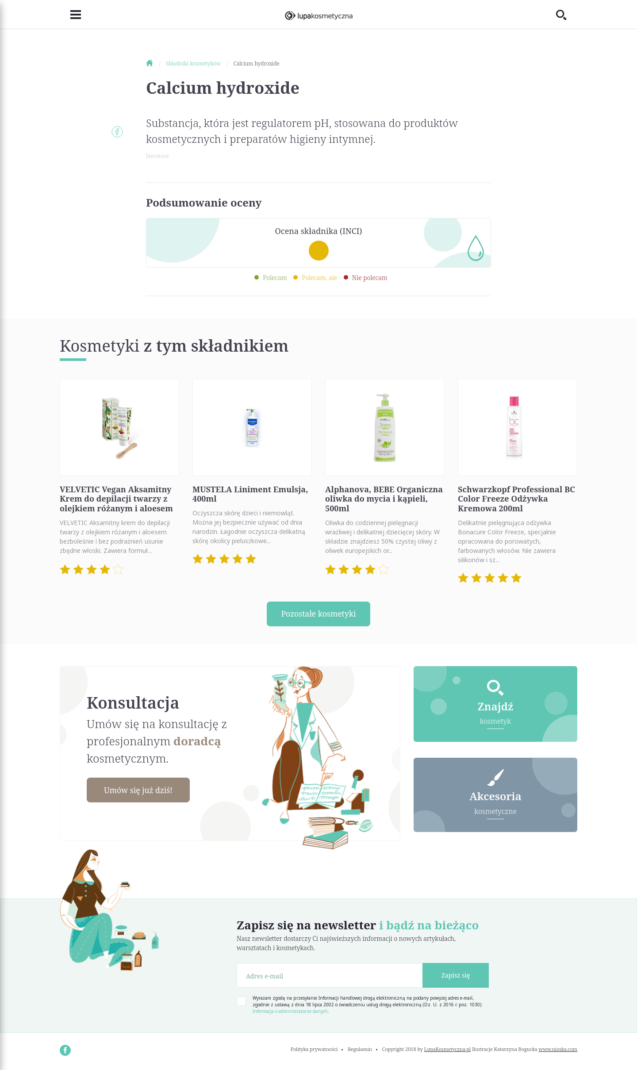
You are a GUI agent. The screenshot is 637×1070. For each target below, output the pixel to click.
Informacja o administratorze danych (290, 1012)
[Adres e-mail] (330, 975)
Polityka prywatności (314, 1049)
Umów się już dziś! (139, 790)
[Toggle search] (566, 15)
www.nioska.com (558, 1049)
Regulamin (360, 1049)
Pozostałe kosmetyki (318, 614)
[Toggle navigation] (70, 14)
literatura (157, 156)
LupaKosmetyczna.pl (447, 1049)
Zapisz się (455, 975)
